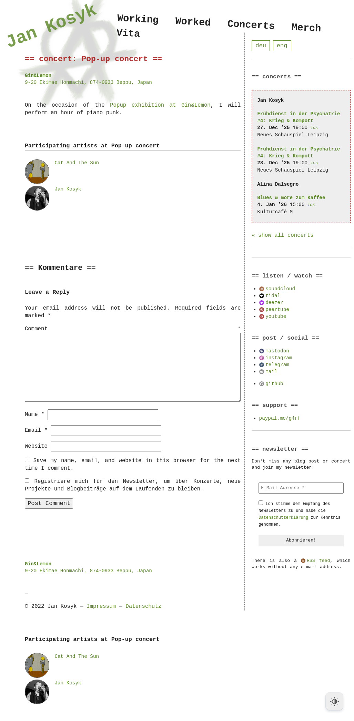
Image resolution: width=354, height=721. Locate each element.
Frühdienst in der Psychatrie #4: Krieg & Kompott (298, 117)
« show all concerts (282, 236)
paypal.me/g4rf (280, 418)
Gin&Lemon (38, 75)
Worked (193, 22)
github (274, 384)
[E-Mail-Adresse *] (301, 488)
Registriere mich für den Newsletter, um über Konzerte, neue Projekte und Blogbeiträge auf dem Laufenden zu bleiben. (133, 485)
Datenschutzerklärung (283, 518)
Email (36, 430)
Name (34, 414)
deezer (274, 303)
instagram (278, 358)
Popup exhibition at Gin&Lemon (160, 105)
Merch (306, 28)
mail (271, 372)
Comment (133, 329)
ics (314, 128)
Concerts (251, 25)
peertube (277, 309)
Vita (128, 34)
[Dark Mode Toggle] (334, 701)
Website (36, 446)
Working (138, 19)
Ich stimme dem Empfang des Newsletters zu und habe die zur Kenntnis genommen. (300, 514)
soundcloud (280, 289)
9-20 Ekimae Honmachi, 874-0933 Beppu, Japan (88, 82)
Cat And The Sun (76, 162)
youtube (275, 316)
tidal (272, 296)
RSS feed (318, 561)
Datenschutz (143, 606)
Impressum (101, 606)
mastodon (277, 351)
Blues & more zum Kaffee (291, 198)
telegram (277, 365)
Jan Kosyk (67, 189)
